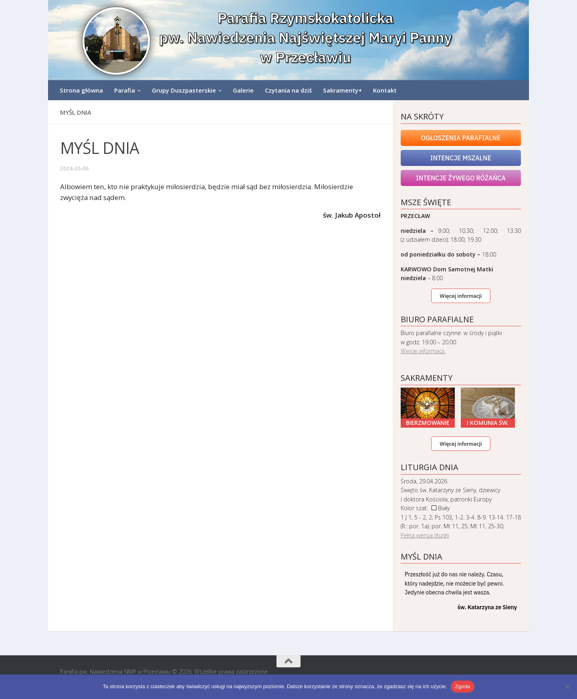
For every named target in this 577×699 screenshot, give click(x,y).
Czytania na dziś (288, 90)
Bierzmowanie (428, 422)
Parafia (124, 90)
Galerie (243, 90)
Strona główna (81, 90)
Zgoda (462, 686)
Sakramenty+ (342, 90)
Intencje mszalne (460, 158)
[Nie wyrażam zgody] (567, 687)
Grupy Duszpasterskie (184, 90)
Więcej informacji (461, 295)
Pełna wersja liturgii (425, 535)
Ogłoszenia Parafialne (461, 138)
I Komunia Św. (488, 422)
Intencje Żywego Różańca (461, 178)
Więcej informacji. (423, 351)
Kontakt (385, 90)
